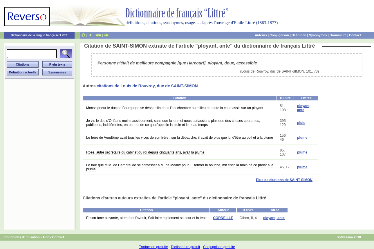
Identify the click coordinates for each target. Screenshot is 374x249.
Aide (45, 237)
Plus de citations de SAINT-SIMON (284, 180)
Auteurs (261, 35)
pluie (301, 123)
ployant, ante (303, 108)
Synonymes (318, 35)
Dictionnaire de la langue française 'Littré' (39, 35)
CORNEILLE (223, 218)
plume (302, 138)
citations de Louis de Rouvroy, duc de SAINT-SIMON (147, 86)
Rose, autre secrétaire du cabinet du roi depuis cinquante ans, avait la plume (145, 152)
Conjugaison (279, 35)
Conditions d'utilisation (22, 237)
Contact (355, 35)
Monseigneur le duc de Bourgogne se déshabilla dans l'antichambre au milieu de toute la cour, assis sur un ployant (174, 108)
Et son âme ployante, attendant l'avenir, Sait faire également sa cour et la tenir (146, 218)
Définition (299, 35)
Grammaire (338, 35)
